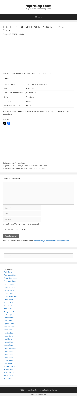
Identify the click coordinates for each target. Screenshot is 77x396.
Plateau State (9, 366)
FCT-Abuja (8, 314)
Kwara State (9, 342)
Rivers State (8, 369)
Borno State (8, 293)
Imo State (8, 321)
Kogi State (8, 339)
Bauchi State (9, 284)
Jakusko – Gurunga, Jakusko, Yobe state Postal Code (25, 168)
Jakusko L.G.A (10, 163)
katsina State (9, 333)
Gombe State (9, 317)
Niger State (8, 351)
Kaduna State (9, 327)
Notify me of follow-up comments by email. (22, 224)
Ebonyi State (9, 302)
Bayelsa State (9, 287)
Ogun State (8, 354)
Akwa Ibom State (11, 278)
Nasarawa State (10, 348)
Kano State (8, 330)
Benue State (9, 290)
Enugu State (9, 311)
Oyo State (8, 363)
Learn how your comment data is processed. (52, 240)
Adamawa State (10, 275)
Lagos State (8, 345)
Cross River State (10, 296)
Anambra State (10, 281)
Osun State (8, 360)
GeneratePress (52, 390)
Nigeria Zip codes (38, 6)
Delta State (8, 299)
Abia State (8, 272)
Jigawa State (9, 324)
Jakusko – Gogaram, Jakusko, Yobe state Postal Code (26, 166)
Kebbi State (8, 336)
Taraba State (9, 375)
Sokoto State (9, 372)
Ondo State (8, 357)
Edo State (8, 305)
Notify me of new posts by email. (18, 229)
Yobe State (21, 163)
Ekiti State (8, 308)
